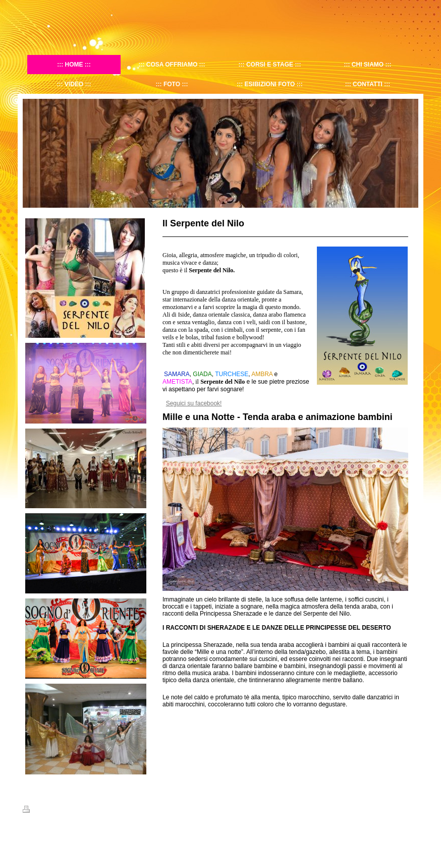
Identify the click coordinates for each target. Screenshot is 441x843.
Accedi (410, 809)
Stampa (38, 811)
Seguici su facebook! (194, 403)
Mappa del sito (75, 811)
